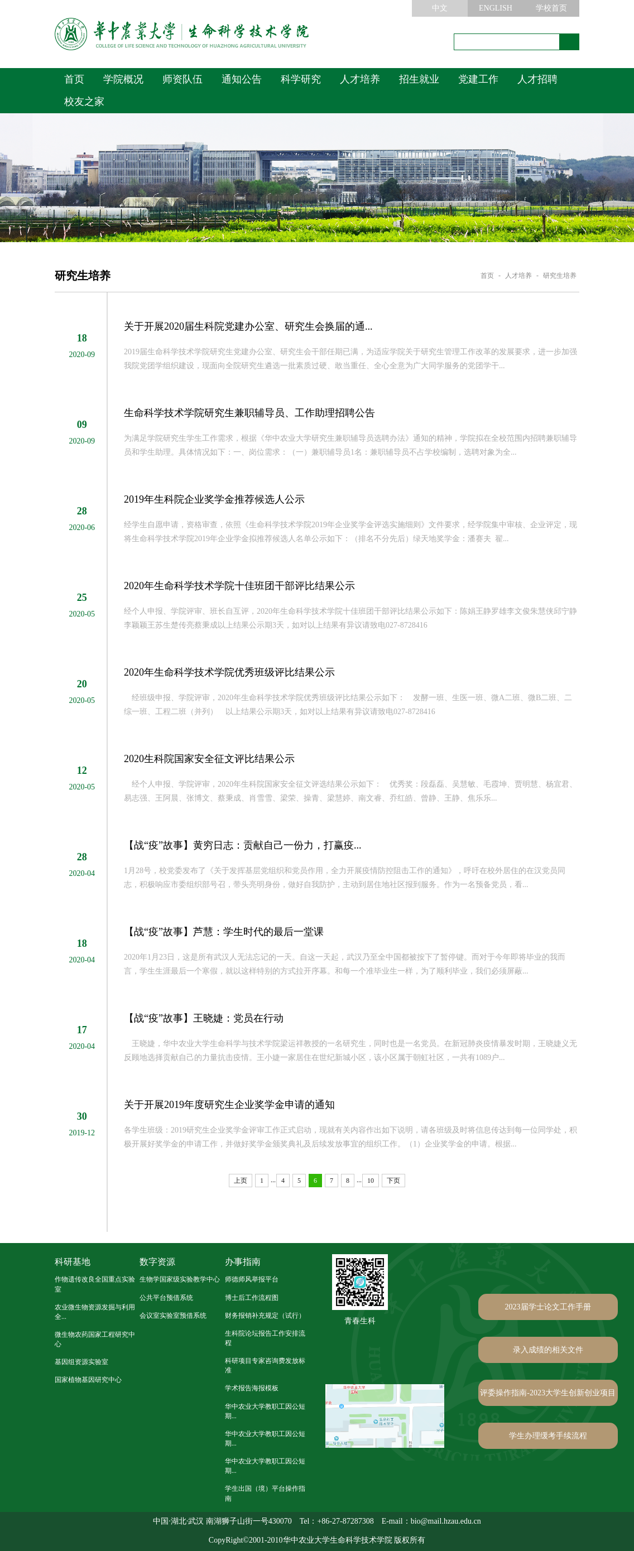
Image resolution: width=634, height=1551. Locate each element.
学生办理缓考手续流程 (548, 1436)
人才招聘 (537, 79)
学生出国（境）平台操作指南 (265, 1493)
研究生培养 (560, 276)
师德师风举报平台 (251, 1279)
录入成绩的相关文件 (548, 1350)
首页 (74, 79)
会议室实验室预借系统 (173, 1315)
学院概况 (123, 79)
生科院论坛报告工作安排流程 (265, 1338)
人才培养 (360, 79)
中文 (440, 8)
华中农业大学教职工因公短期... (265, 1411)
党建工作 (478, 79)
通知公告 (242, 79)
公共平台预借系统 (166, 1298)
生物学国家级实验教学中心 (180, 1279)
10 (370, 1180)
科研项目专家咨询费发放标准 (265, 1365)
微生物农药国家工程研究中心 (95, 1339)
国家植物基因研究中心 (88, 1380)
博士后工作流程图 (251, 1298)
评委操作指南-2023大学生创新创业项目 (548, 1393)
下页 (393, 1180)
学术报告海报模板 (251, 1388)
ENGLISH (495, 8)
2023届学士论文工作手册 (548, 1307)
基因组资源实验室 (81, 1362)
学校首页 (551, 8)
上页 (240, 1180)
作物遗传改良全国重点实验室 (95, 1284)
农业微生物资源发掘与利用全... (95, 1312)
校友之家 (84, 101)
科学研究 (301, 79)
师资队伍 (182, 79)
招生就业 (419, 79)
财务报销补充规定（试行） (265, 1315)
